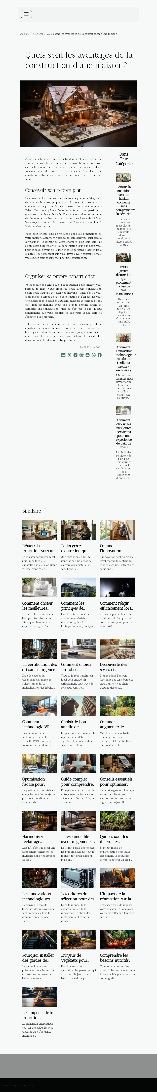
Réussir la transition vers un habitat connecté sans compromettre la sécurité (125, 200)
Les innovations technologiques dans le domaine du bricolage (37, 901)
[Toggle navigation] (26, 14)
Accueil (24, 34)
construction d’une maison (72, 222)
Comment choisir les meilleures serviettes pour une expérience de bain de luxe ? (124, 433)
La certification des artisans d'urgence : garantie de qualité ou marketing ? (39, 672)
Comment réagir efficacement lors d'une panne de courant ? (115, 611)
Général (38, 34)
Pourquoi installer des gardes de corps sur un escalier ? (38, 963)
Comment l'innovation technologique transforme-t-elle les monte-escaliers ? (126, 358)
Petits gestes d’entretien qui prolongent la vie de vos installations (124, 280)
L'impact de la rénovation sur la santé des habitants (117, 898)
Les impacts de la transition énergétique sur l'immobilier (37, 1020)
